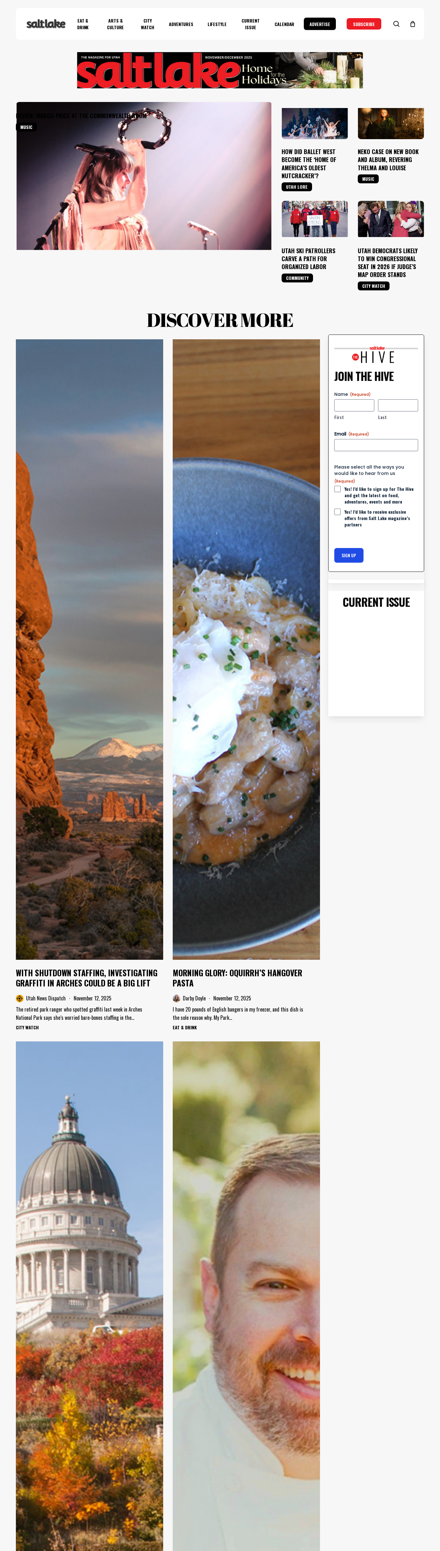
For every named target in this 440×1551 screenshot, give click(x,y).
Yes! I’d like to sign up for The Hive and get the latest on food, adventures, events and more (379, 495)
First (339, 417)
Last (382, 417)
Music (26, 127)
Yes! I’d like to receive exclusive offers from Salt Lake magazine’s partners (377, 518)
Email (351, 434)
